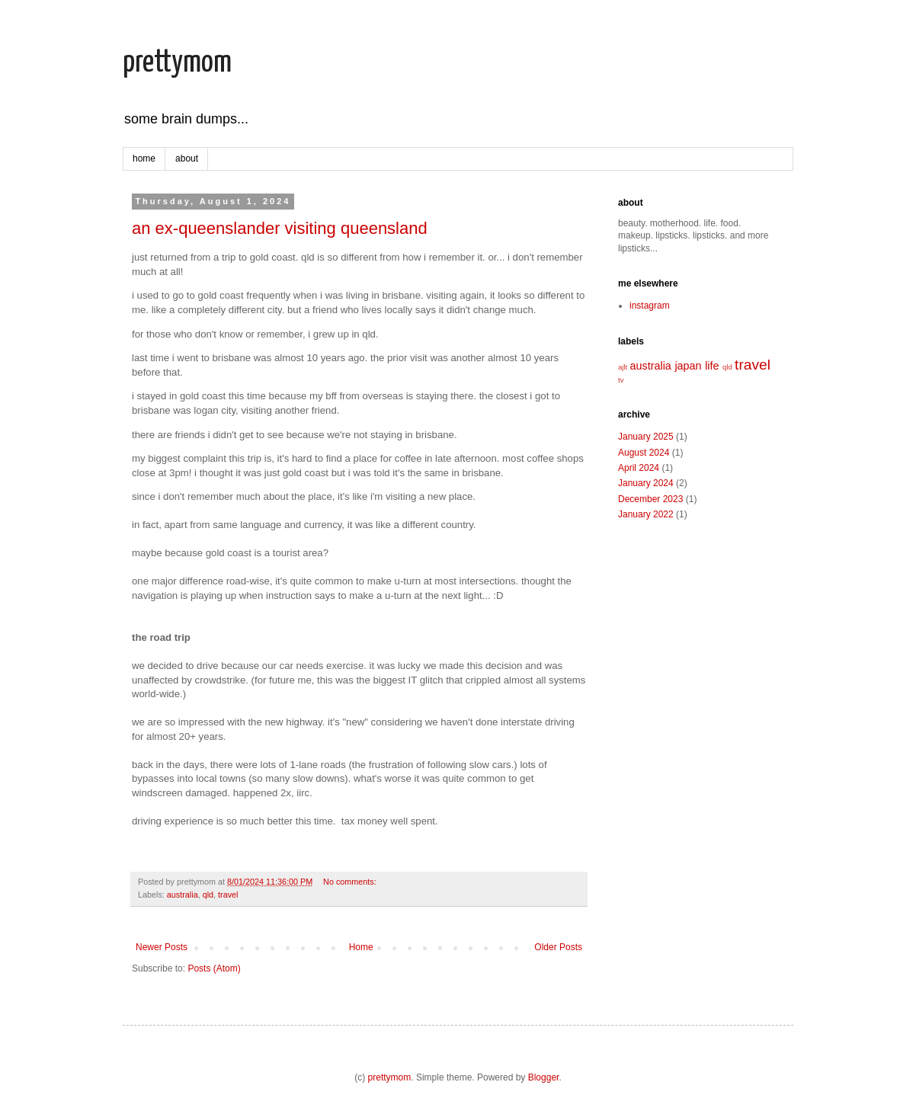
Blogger (543, 1077)
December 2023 (650, 499)
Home (361, 947)
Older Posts (558, 947)
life (712, 366)
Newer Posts (161, 947)
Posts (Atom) (213, 968)
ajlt (622, 367)
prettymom (177, 63)
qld (208, 894)
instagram (649, 305)
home (144, 158)
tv (620, 380)
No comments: (349, 881)
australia (182, 894)
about (186, 158)
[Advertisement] (694, 622)
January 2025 (646, 436)
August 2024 (643, 452)
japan (687, 366)
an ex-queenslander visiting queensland (280, 228)
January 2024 (646, 483)
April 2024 (638, 468)
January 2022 (646, 514)
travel (228, 894)
